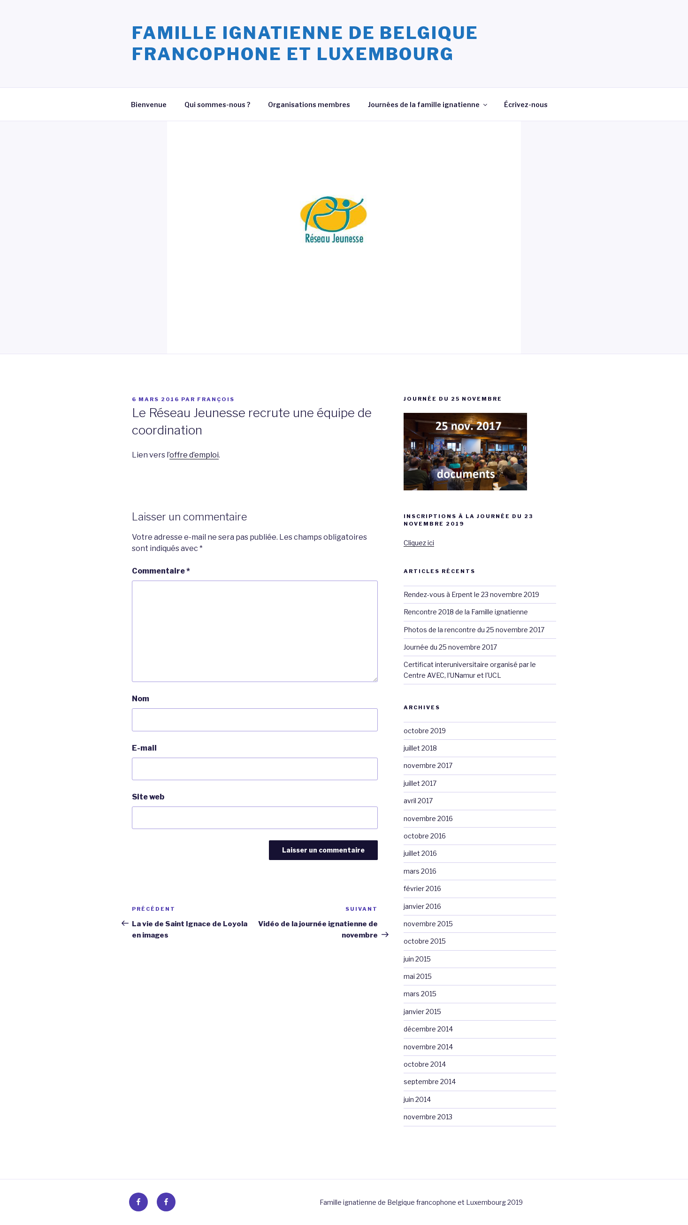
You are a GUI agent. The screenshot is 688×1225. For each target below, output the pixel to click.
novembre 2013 (428, 1117)
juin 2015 (417, 959)
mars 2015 (420, 994)
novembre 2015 (428, 924)
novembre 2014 (428, 1047)
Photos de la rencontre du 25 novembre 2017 (474, 630)
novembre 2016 (428, 818)
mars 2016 (420, 871)
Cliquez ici (419, 543)
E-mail (144, 748)
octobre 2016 (425, 836)
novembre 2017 (428, 765)
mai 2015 (418, 976)
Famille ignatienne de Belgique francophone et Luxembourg (305, 43)
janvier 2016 (422, 906)
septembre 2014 (430, 1081)
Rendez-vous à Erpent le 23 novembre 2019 (471, 594)
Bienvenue (149, 105)
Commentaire (161, 570)
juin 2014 (417, 1099)
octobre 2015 (425, 941)
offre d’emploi (194, 454)
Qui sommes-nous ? (217, 105)
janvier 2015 (422, 1012)
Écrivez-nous (526, 105)
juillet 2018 (420, 748)
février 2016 (422, 888)
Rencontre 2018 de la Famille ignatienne (466, 612)
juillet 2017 (420, 783)
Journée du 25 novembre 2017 (450, 647)
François (216, 399)
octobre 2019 (425, 731)
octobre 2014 (425, 1064)
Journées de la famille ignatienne (428, 105)
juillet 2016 (420, 853)
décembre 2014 (428, 1029)
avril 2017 (418, 801)
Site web (148, 796)
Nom (140, 698)
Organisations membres (309, 105)
